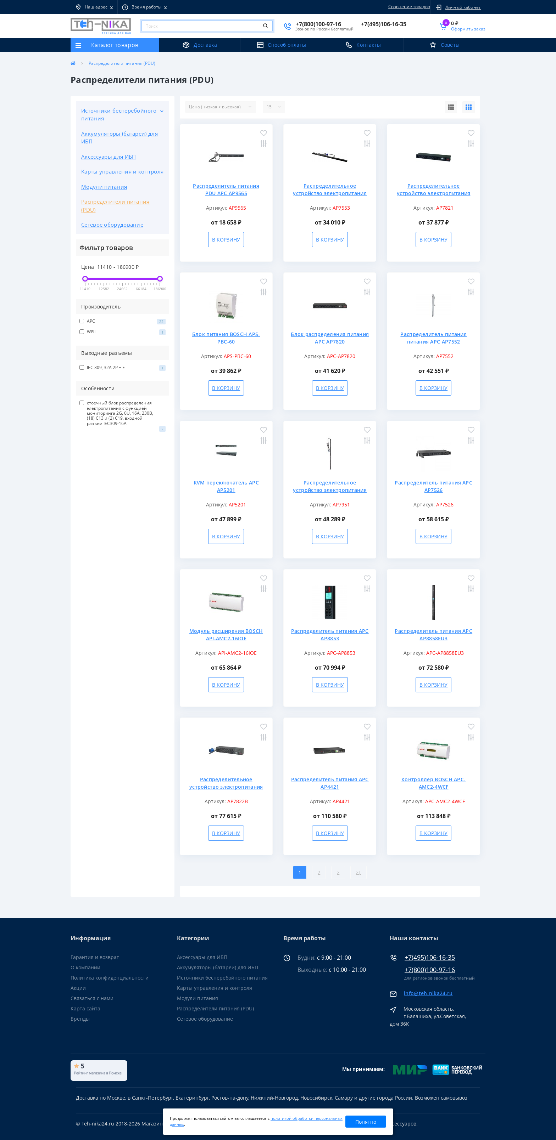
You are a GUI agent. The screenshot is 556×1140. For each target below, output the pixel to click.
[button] (94, 7)
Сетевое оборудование (112, 224)
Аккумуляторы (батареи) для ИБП (119, 137)
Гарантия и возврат (95, 957)
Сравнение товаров (408, 7)
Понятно (365, 1121)
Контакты (368, 44)
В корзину (226, 239)
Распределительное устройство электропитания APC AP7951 (330, 490)
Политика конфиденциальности (110, 977)
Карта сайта (85, 1008)
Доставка (205, 44)
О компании (85, 967)
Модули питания (104, 186)
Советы (450, 44)
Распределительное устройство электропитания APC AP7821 (434, 193)
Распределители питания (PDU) (115, 205)
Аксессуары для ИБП (108, 156)
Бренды (80, 1018)
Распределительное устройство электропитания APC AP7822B (226, 787)
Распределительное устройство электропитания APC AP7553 (330, 193)
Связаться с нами (92, 998)
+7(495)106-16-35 (430, 957)
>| (358, 872)
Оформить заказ (468, 29)
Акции (78, 988)
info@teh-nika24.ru (428, 993)
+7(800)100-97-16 (430, 970)
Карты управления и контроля (122, 171)
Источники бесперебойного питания (118, 114)
